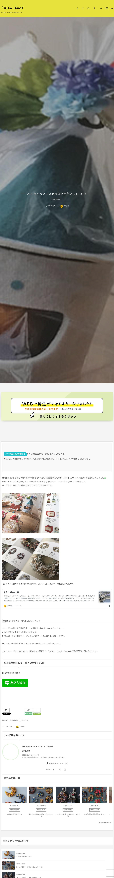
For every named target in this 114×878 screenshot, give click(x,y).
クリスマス (25, 720)
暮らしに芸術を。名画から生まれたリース (41, 816)
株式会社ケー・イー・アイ (58, 765)
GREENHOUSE (56, 200)
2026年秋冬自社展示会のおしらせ (94, 815)
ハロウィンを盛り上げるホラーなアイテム (68, 816)
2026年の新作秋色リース (14, 815)
